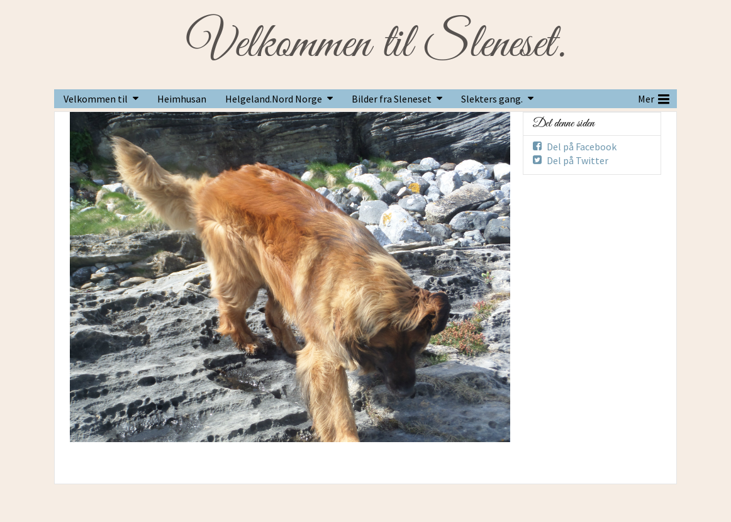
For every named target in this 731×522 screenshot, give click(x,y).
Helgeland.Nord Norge (273, 98)
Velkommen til (96, 98)
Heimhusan (181, 98)
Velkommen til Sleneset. (376, 44)
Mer (653, 97)
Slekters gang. (492, 98)
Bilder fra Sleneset (392, 98)
